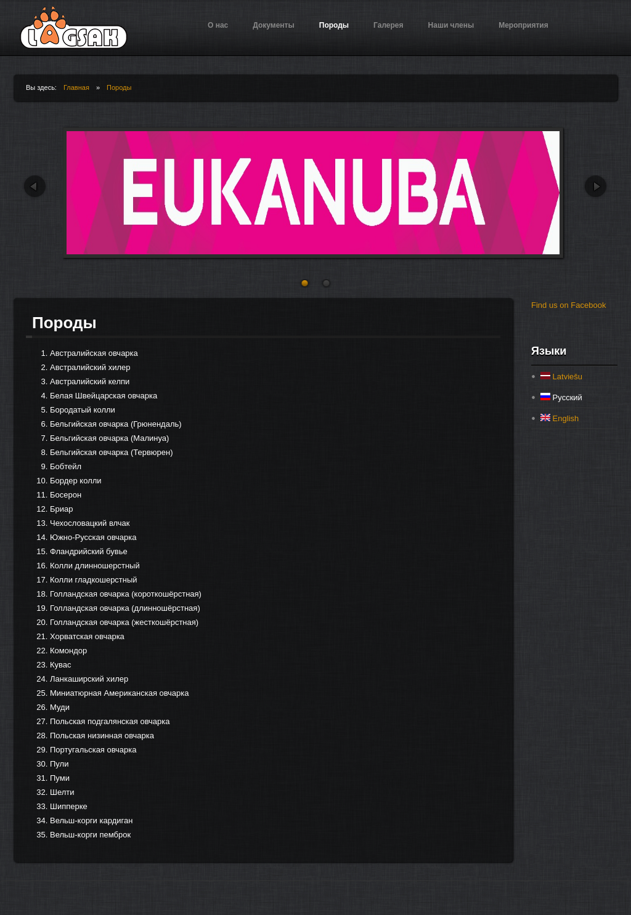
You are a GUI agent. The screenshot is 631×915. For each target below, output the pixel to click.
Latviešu (561, 376)
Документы (273, 25)
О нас (218, 25)
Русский (561, 397)
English (559, 418)
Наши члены (451, 25)
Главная (76, 87)
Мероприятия (523, 25)
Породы (334, 25)
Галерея (388, 25)
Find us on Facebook (568, 305)
